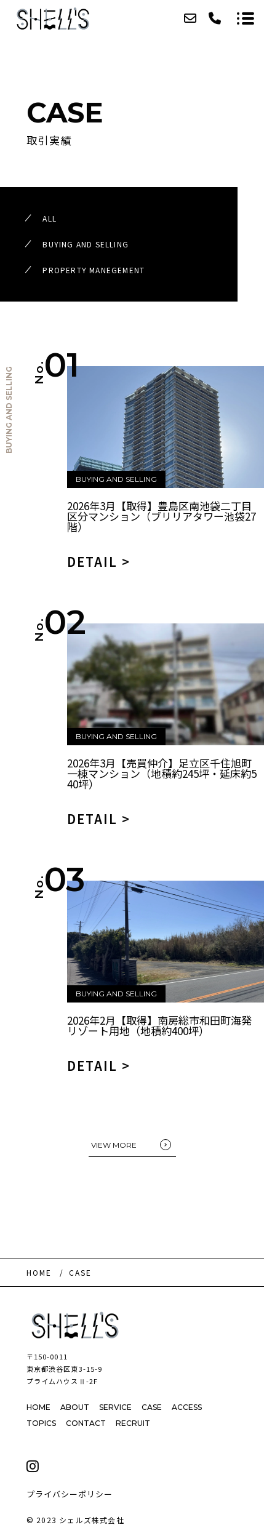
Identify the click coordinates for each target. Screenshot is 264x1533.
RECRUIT (133, 1423)
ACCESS (187, 1407)
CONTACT (86, 1423)
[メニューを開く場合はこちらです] (245, 18)
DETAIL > (98, 561)
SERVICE (115, 1407)
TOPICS (41, 1423)
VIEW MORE (114, 1145)
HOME (38, 1407)
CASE (152, 1407)
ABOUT (74, 1407)
